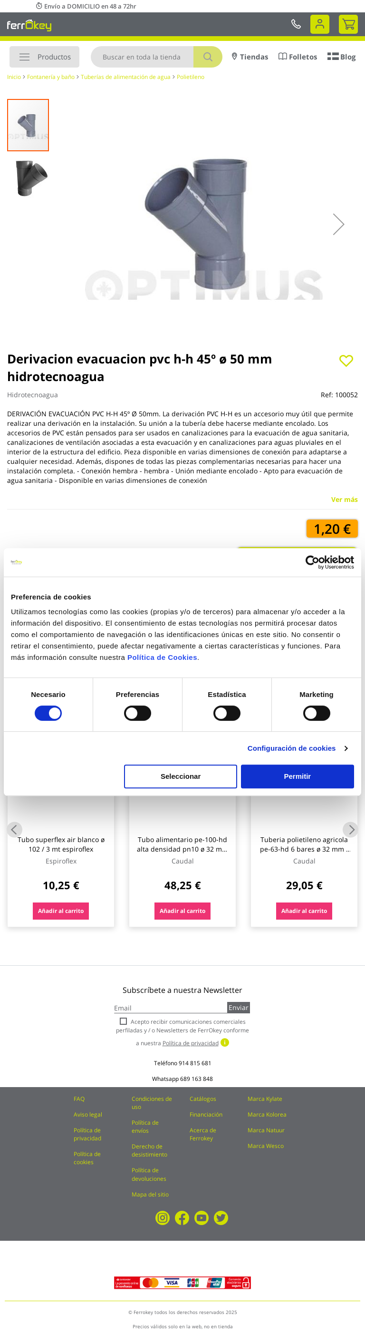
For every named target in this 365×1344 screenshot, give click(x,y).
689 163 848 (196, 1079)
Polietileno (190, 77)
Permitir (297, 776)
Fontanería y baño (51, 77)
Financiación (206, 1114)
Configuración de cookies (292, 748)
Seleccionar (181, 776)
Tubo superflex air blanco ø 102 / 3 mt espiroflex (61, 844)
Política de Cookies (162, 657)
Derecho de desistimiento (149, 1150)
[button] (339, 224)
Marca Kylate (265, 1099)
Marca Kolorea (267, 1114)
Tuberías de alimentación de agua (126, 77)
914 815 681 (195, 1063)
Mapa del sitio (150, 1194)
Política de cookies (87, 1158)
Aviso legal (88, 1114)
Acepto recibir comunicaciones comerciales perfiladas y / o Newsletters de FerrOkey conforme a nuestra (182, 1032)
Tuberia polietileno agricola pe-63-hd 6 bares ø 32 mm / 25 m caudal (304, 849)
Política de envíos (145, 1126)
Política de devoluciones (149, 1174)
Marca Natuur (266, 1130)
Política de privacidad (87, 1134)
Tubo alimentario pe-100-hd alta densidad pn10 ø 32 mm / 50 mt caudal (182, 849)
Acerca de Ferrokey (203, 1134)
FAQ (79, 1099)
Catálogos (203, 1099)
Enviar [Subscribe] (239, 1007)
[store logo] (29, 25)
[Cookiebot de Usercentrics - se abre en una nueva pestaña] (312, 562)
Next (350, 829)
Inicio (14, 77)
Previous (14, 829)
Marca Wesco (266, 1146)
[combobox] (156, 57)
